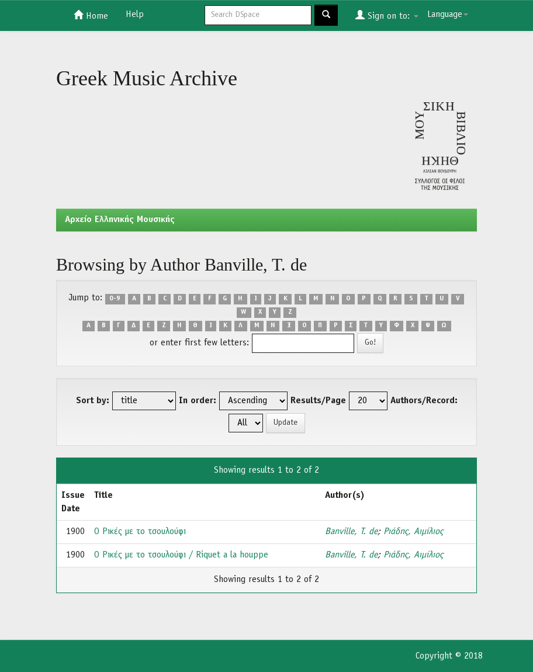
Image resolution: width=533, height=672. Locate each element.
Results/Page (318, 401)
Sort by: (92, 401)
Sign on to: (386, 15)
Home (91, 15)
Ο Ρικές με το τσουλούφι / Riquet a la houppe (181, 555)
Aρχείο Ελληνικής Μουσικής (120, 219)
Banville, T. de (351, 531)
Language (447, 14)
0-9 (114, 298)
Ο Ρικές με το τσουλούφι (140, 531)
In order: (197, 401)
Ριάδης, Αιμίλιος (413, 531)
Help (135, 14)
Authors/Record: (424, 401)
